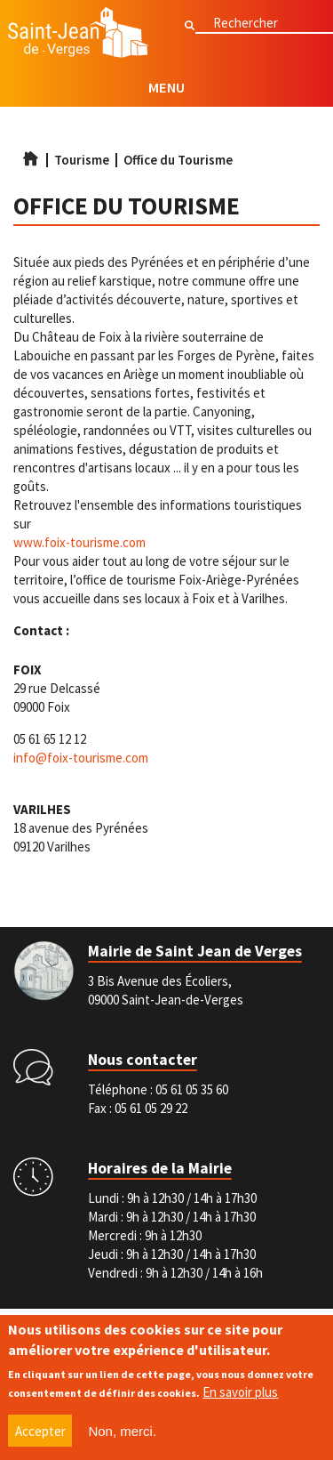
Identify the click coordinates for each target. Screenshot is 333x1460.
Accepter (40, 1432)
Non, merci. (122, 1432)
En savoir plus (240, 1394)
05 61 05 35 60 (191, 1089)
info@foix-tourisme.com (80, 757)
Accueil (30, 158)
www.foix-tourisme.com (79, 542)
